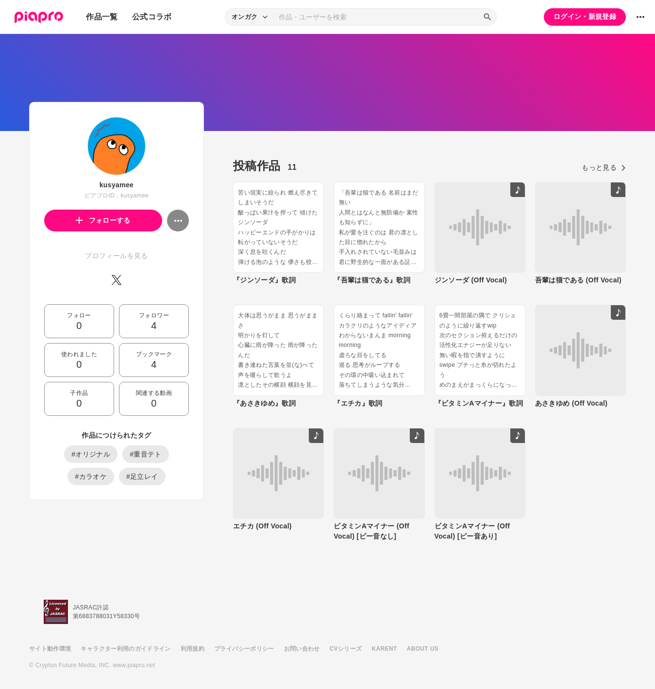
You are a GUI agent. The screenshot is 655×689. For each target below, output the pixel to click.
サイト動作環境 (50, 648)
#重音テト (146, 454)
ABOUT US (422, 648)
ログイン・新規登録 (585, 16)
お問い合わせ (302, 648)
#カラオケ (91, 476)
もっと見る (604, 167)
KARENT (384, 648)
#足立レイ (142, 476)
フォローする (103, 220)
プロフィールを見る (116, 256)
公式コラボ (152, 17)
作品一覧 (102, 17)
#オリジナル (90, 454)
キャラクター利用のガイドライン (125, 648)
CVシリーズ (346, 648)
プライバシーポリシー (244, 648)
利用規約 (192, 648)
